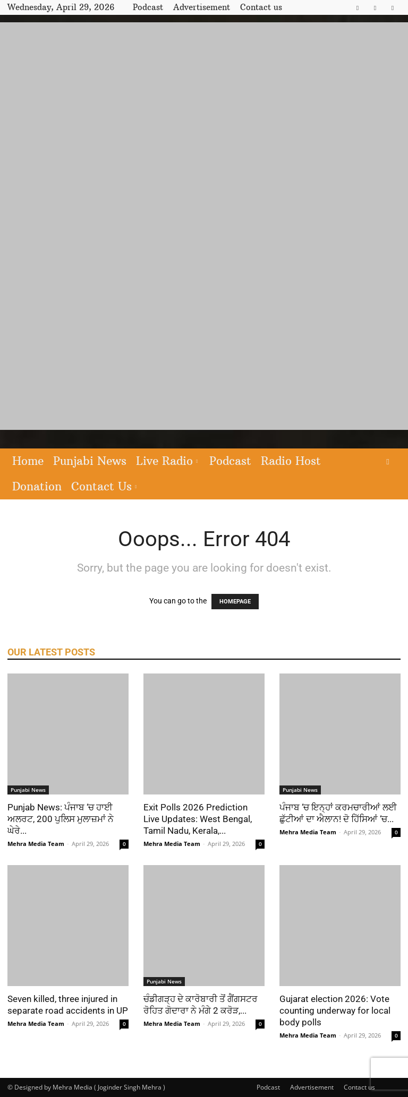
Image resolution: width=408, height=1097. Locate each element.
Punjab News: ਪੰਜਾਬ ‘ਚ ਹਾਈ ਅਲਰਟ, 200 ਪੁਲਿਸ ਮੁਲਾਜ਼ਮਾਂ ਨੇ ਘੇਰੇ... (60, 819)
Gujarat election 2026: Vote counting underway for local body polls (334, 1010)
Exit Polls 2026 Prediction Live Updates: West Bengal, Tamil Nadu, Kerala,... (197, 819)
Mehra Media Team (35, 844)
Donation (37, 486)
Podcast (148, 7)
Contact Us (104, 486)
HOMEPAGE (235, 601)
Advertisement (201, 7)
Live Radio (167, 461)
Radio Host (291, 461)
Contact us (261, 7)
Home (28, 461)
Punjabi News (89, 461)
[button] (388, 461)
